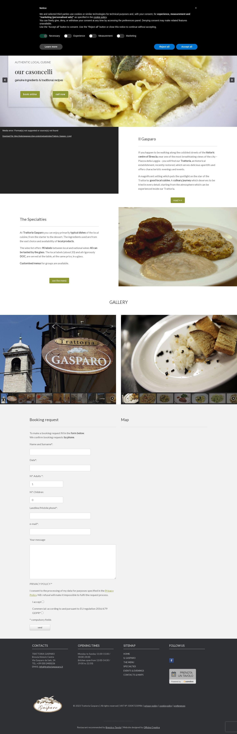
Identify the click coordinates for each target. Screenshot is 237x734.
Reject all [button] (164, 46)
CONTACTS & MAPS (133, 674)
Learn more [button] (51, 46)
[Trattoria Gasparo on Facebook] (171, 660)
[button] (4, 80)
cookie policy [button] (99, 17)
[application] (59, 160)
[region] (58, 359)
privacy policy (151, 705)
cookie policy (165, 705)
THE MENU (128, 662)
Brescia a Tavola (113, 727)
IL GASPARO (129, 658)
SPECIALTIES (129, 666)
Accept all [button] (186, 46)
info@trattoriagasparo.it (51, 666)
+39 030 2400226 (46, 663)
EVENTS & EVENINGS (133, 670)
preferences (179, 705)
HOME (126, 654)
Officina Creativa (152, 727)
